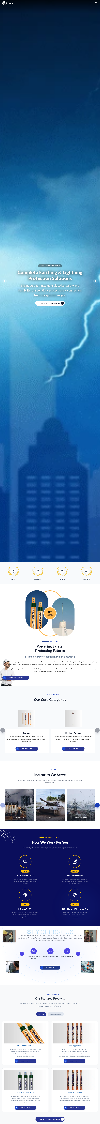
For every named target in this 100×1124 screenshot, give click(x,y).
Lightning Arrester (56, 1014)
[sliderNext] (95, 281)
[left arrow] (22, 954)
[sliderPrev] (4, 281)
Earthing (41, 1014)
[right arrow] (78, 954)
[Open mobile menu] (96, 3)
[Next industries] (97, 805)
